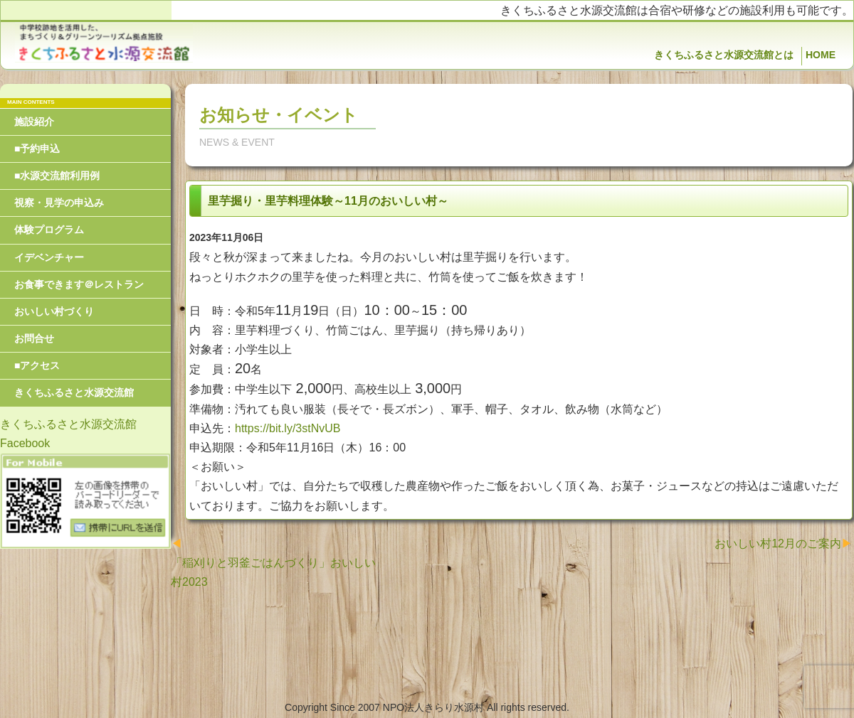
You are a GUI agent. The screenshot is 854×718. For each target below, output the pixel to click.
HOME (820, 54)
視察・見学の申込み (59, 202)
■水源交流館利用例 (57, 175)
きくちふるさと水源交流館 (74, 392)
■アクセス (37, 365)
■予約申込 (37, 148)
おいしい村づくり (54, 311)
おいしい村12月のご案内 (778, 543)
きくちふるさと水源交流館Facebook (68, 433)
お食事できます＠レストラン (79, 284)
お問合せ (34, 338)
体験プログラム (49, 229)
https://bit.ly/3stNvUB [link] (288, 428)
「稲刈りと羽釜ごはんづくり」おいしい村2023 (273, 572)
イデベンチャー (49, 257)
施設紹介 (34, 121)
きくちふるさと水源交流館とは (724, 54)
